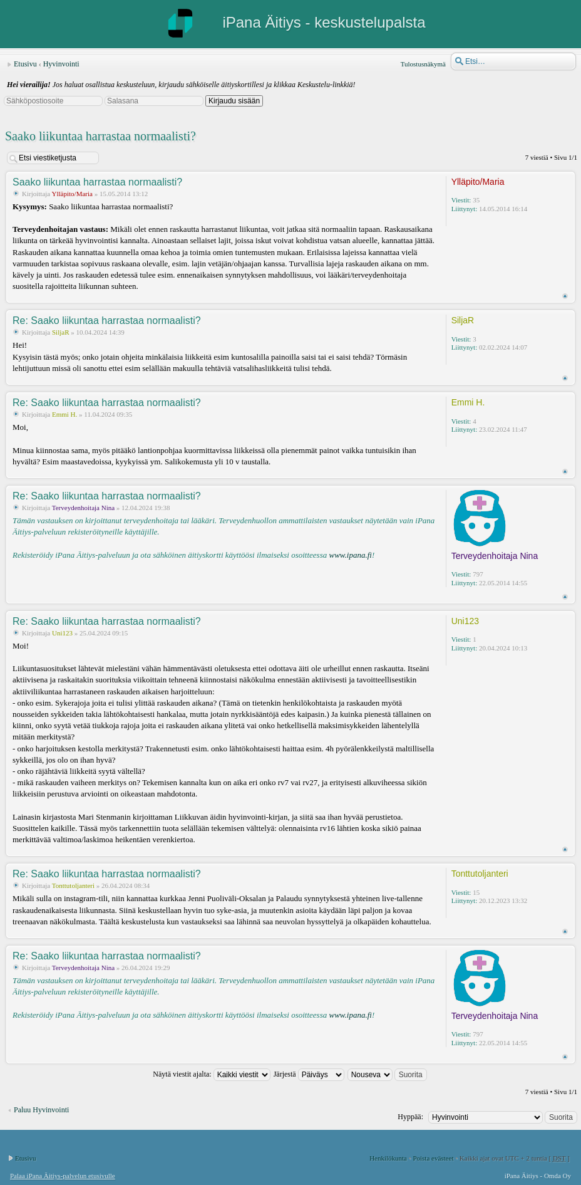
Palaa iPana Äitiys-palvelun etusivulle (62, 1175)
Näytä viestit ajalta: (211, 1074)
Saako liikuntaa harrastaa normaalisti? (100, 136)
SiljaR (60, 332)
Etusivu (25, 64)
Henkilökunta (388, 1158)
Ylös (565, 296)
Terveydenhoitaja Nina (83, 507)
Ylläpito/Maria (72, 193)
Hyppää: (410, 1116)
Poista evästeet (433, 1158)
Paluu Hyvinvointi (41, 1109)
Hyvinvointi (61, 64)
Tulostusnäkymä (423, 64)
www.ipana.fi (350, 555)
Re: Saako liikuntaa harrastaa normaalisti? (107, 320)
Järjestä (309, 1074)
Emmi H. (64, 414)
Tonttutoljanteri (73, 885)
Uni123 (62, 633)
